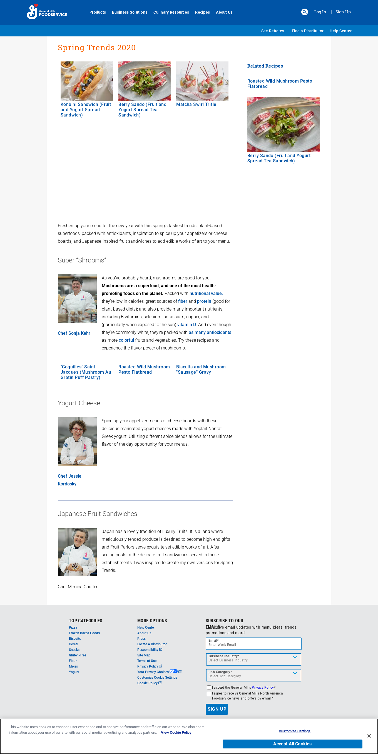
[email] (254, 644)
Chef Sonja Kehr (74, 333)
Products (94, 12)
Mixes (73, 666)
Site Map (143, 655)
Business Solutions (126, 12)
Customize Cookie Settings (157, 677)
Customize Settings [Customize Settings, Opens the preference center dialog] (294, 731)
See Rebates (272, 31)
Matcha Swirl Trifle (196, 104)
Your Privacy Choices (159, 672)
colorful (126, 340)
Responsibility (149, 650)
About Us (221, 12)
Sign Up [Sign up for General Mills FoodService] (343, 11)
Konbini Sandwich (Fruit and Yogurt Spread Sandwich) (86, 110)
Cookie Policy (149, 683)
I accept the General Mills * (243, 687)
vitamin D (186, 324)
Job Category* (220, 672)
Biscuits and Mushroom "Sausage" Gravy (201, 369)
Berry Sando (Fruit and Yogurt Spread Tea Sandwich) (142, 110)
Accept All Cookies (292, 743)
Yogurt (74, 672)
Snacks (74, 650)
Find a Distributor (308, 31)
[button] (304, 12)
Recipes (199, 12)
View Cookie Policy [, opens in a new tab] (176, 732)
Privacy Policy (149, 666)
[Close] (369, 736)
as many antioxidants (210, 332)
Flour (73, 661)
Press (141, 639)
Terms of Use (146, 661)
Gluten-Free (77, 655)
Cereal (73, 644)
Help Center (341, 31)
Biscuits (75, 639)
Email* (213, 641)
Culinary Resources (168, 12)
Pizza (73, 627)
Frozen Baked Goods (84, 633)
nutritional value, (206, 293)
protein (204, 301)
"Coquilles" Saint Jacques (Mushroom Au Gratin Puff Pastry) (86, 372)
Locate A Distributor (152, 644)
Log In (320, 11)
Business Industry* (224, 656)
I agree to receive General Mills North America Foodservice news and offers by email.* (247, 695)
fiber (182, 301)
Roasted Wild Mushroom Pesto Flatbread (144, 369)
